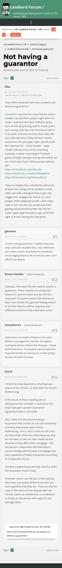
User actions (52, 78)
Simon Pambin (14, 274)
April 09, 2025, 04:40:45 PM (16, 376)
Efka (7, 87)
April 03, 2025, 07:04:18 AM (16, 236)
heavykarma (13, 325)
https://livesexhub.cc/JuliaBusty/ (23, 169)
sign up (15, 34)
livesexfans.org (13, 114)
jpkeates (10, 231)
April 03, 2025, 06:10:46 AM (16, 92)
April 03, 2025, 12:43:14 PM (16, 279)
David (8, 371)
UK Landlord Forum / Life (23, 9)
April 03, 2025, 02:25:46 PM (16, 330)
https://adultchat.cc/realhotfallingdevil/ (27, 173)
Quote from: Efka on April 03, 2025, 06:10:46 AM (29, 526)
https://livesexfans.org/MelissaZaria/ (26, 177)
